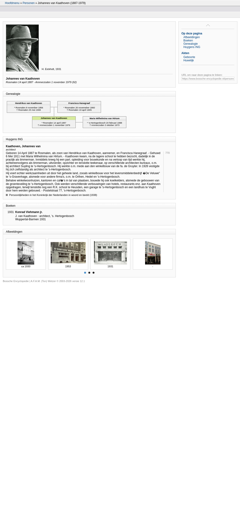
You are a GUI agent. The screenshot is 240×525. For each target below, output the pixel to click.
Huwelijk (188, 60)
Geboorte (189, 57)
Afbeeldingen (191, 37)
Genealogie (190, 43)
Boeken (188, 40)
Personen (28, 3)
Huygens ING (191, 47)
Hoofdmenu (12, 3)
